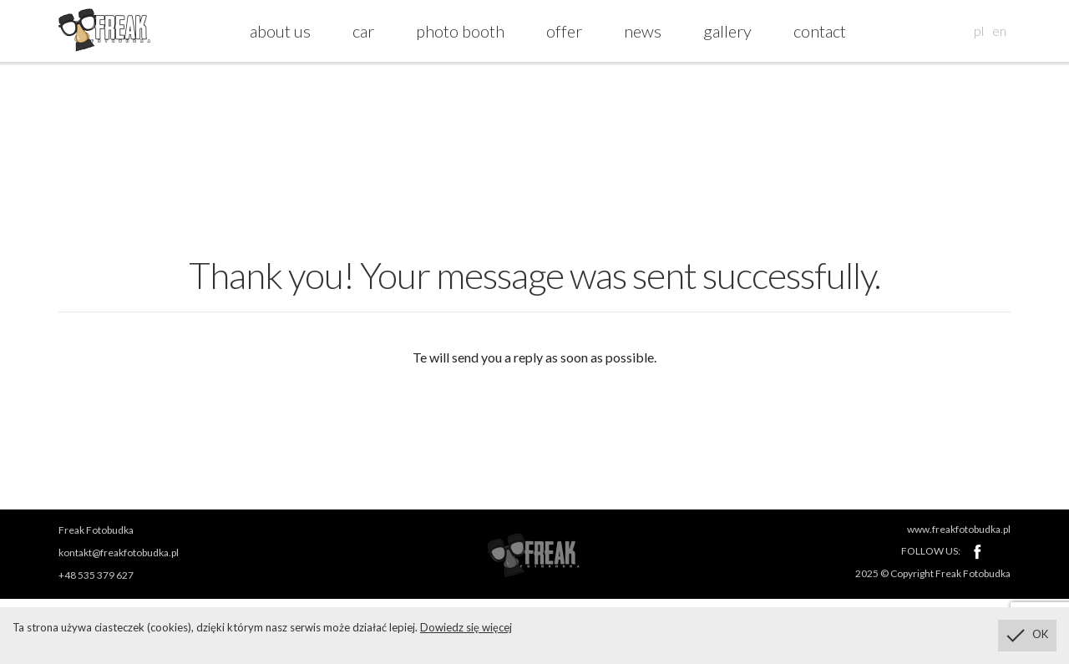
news (642, 31)
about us (280, 31)
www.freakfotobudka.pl (959, 529)
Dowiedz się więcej (466, 627)
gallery (727, 31)
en (999, 30)
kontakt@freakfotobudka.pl (118, 552)
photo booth (460, 31)
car (363, 31)
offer (564, 31)
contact (819, 31)
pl (979, 30)
